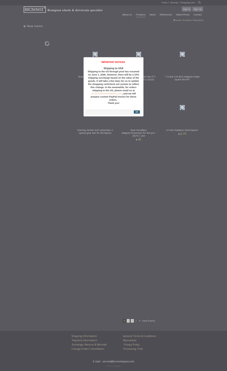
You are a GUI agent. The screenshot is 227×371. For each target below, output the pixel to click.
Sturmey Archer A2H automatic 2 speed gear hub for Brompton (95, 133)
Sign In (186, 9)
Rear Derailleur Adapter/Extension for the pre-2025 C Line (139, 134)
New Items (198, 20)
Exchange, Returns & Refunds (89, 344)
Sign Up (198, 9)
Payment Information (84, 340)
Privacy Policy (132, 344)
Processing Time (133, 349)
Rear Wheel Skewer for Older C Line (95, 79)
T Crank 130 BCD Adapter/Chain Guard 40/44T (182, 79)
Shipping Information (84, 336)
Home (178, 20)
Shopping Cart (187, 2)
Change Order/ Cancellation (88, 349)
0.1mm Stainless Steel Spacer (182, 131)
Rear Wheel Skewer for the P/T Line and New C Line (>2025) (139, 79)
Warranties (129, 340)
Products (187, 20)
